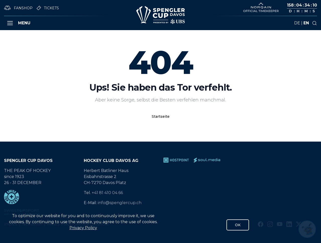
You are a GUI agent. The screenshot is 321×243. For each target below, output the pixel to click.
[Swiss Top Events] (41, 197)
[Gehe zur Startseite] (160, 15)
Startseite (161, 116)
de (297, 23)
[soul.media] (207, 160)
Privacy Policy (83, 227)
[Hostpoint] (176, 160)
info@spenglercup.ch (119, 202)
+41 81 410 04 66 (107, 192)
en (306, 23)
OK (237, 225)
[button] (10, 23)
